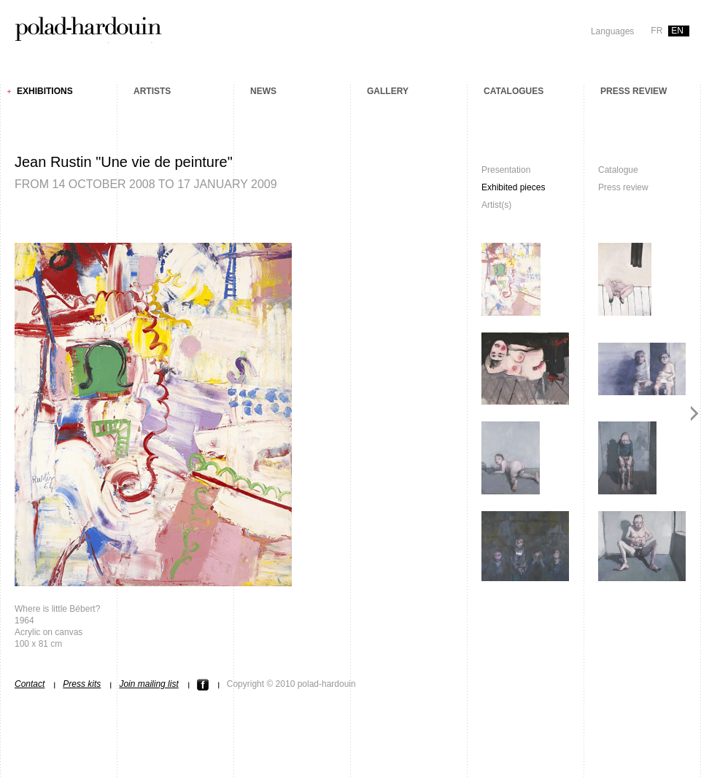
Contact (29, 684)
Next (695, 413)
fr (656, 31)
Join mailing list (148, 684)
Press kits (82, 684)
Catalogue (618, 170)
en (677, 31)
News (263, 91)
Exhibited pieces (513, 187)
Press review (633, 91)
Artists (152, 91)
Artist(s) (496, 205)
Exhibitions (45, 91)
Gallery (387, 91)
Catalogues (513, 91)
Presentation (505, 170)
